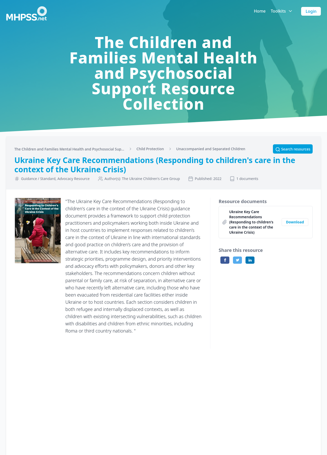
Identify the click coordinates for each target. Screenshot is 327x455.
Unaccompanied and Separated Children (211, 148)
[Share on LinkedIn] (250, 260)
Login (310, 11)
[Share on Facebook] (224, 260)
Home (259, 11)
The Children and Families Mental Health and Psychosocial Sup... (69, 149)
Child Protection (150, 148)
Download (295, 222)
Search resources (293, 149)
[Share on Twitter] (237, 260)
